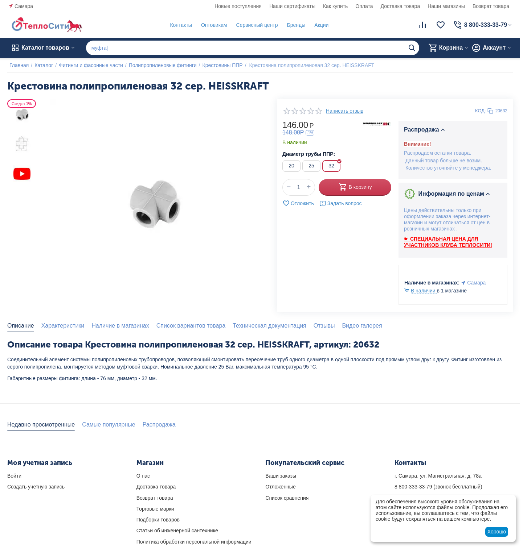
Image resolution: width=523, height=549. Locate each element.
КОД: (480, 110)
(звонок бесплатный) (438, 487)
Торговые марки (155, 509)
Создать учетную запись (36, 487)
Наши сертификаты (292, 6)
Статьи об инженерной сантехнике (177, 530)
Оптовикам (212, 25)
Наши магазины (446, 6)
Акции (319, 25)
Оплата (364, 6)
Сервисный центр (254, 25)
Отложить (298, 203)
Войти (14, 476)
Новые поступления (238, 6)
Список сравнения (287, 498)
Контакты (178, 25)
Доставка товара (400, 6)
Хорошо (496, 532)
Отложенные (280, 487)
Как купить (335, 6)
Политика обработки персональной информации (194, 542)
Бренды (294, 25)
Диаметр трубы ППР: (308, 154)
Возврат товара (491, 6)
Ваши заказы (280, 476)
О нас (143, 476)
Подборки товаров (158, 520)
